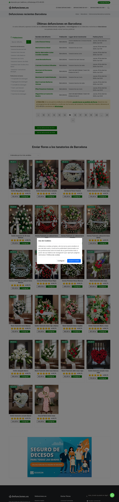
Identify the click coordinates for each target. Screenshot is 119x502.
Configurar (61, 261)
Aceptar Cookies (74, 261)
